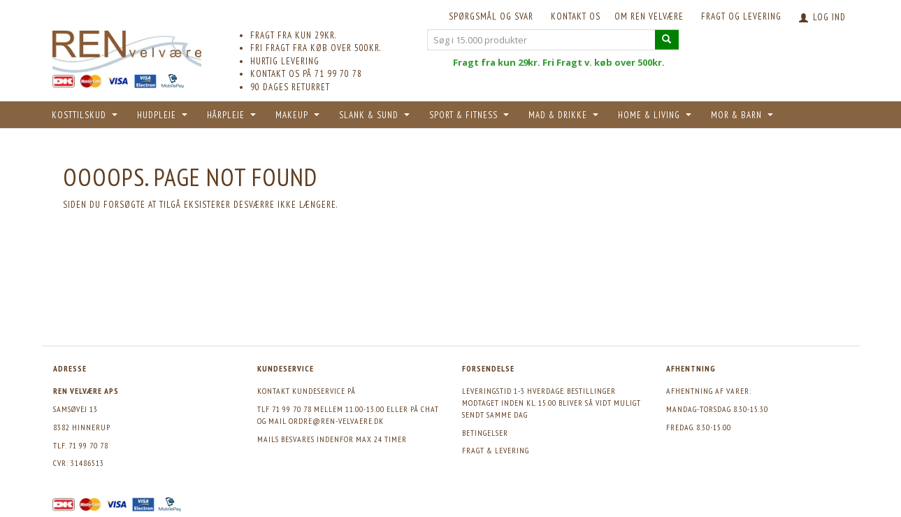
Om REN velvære (649, 16)
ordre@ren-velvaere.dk (336, 421)
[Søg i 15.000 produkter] (667, 39)
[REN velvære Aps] (127, 48)
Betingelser (485, 432)
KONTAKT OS (575, 16)
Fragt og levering (741, 16)
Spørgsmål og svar (491, 16)
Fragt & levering (495, 450)
